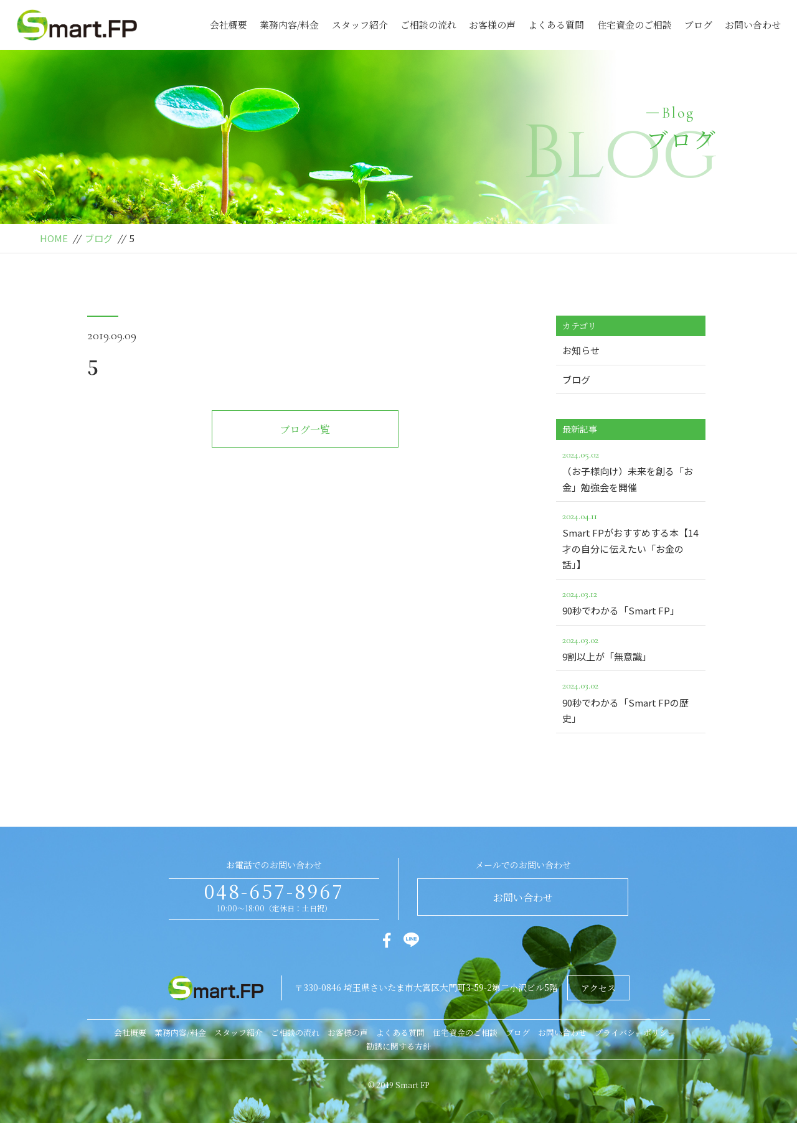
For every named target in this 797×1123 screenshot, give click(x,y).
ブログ (698, 24)
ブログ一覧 (305, 429)
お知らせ (581, 350)
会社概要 (228, 24)
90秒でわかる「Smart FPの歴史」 (630, 701)
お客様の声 (492, 24)
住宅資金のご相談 (634, 24)
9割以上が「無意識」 (630, 647)
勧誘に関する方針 (398, 1046)
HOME (54, 238)
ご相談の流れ (428, 24)
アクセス (598, 988)
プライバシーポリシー (635, 1032)
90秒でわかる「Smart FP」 (630, 601)
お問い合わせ (753, 24)
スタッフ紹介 (360, 24)
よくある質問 (556, 24)
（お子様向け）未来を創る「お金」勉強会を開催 (630, 470)
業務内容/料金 (289, 24)
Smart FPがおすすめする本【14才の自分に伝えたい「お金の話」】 (630, 539)
